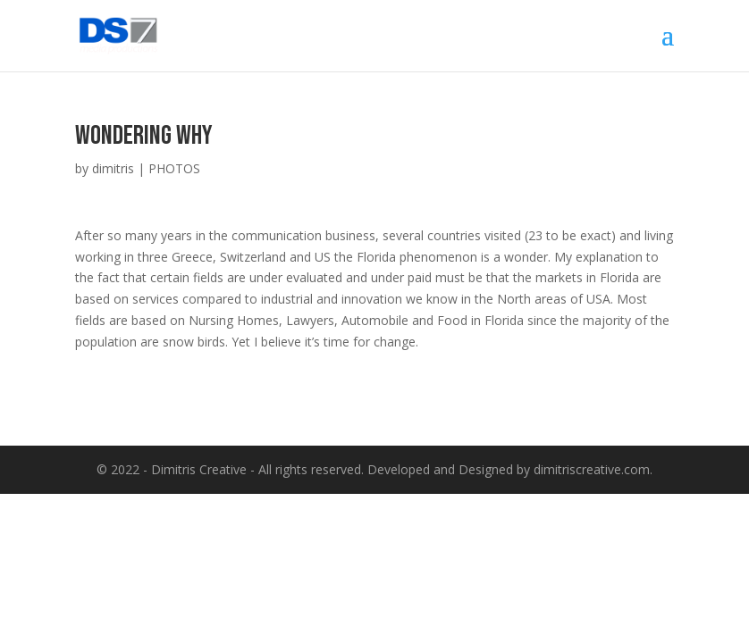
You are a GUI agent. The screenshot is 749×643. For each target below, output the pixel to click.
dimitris (113, 168)
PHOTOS (174, 168)
